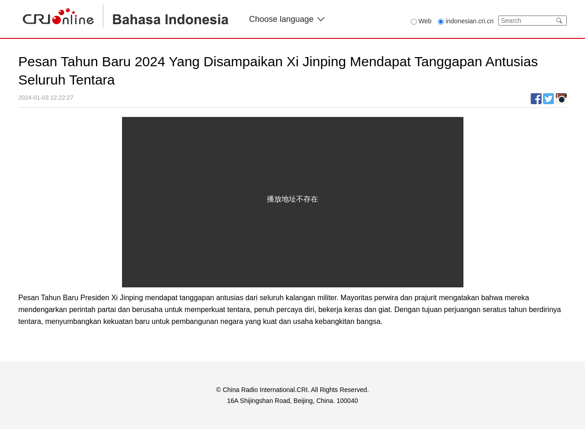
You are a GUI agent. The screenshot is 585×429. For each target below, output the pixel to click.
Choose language (286, 19)
